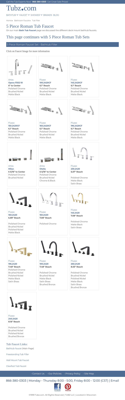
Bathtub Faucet (14, 348)
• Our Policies (54, 373)
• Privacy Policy (72, 373)
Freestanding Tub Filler (17, 354)
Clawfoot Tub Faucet (16, 366)
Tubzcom (21, 8)
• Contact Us (37, 373)
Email (115, 380)
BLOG (56, 15)
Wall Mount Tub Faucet (17, 360)
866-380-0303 (39, 2)
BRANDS (47, 15)
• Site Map (88, 373)
